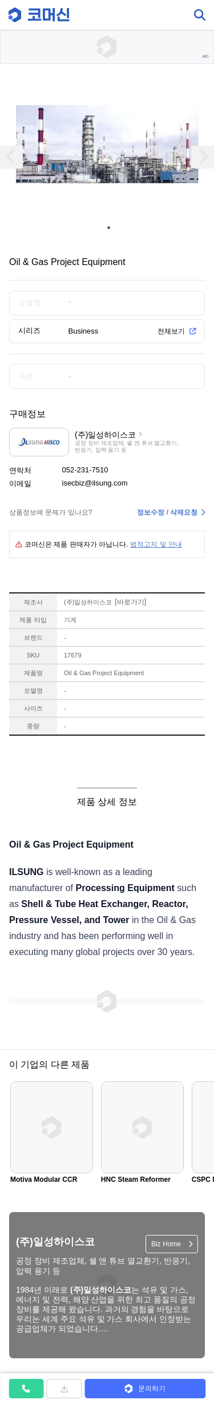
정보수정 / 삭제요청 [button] (167, 512)
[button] (144, 1388)
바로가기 (130, 602)
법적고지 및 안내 (156, 544)
